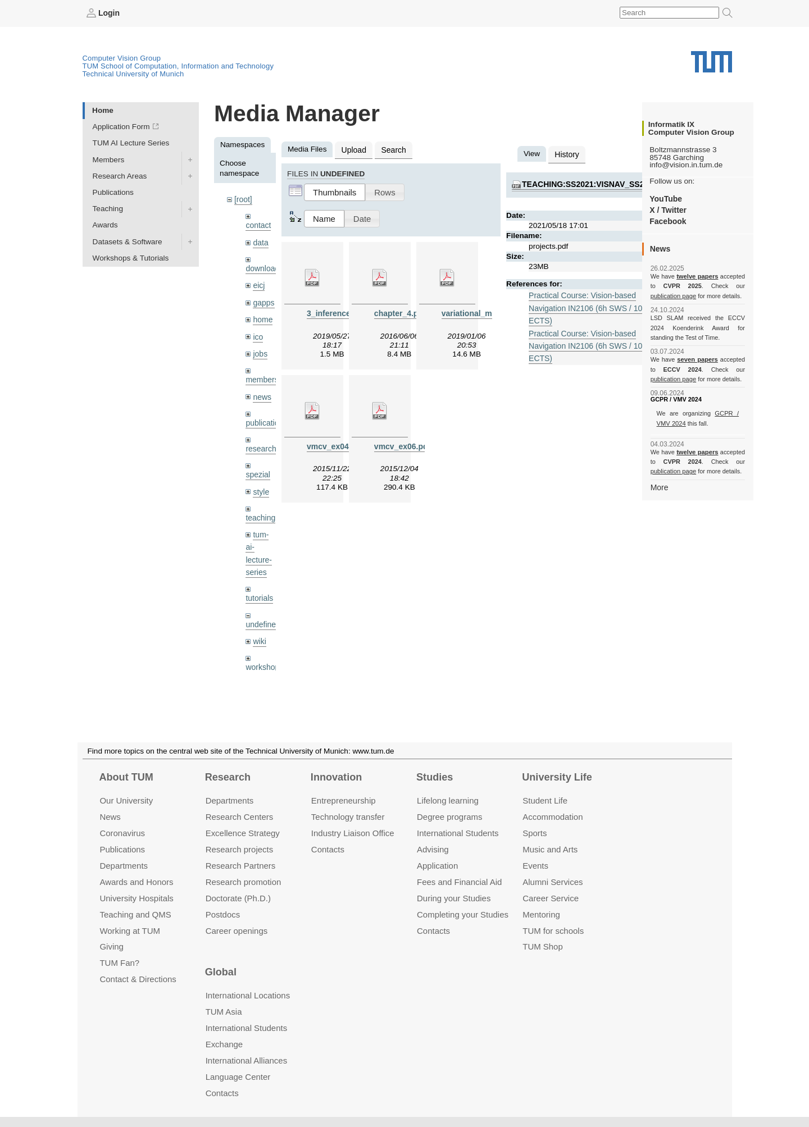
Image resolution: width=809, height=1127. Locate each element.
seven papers (697, 359)
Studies (434, 777)
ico (257, 334)
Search (392, 149)
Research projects (240, 849)
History (566, 153)
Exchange (224, 1044)
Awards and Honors (136, 882)
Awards (105, 225)
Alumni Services (552, 882)
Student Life (544, 800)
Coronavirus (122, 833)
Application (437, 865)
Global (221, 972)
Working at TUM (129, 930)
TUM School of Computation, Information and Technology (178, 65)
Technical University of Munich (133, 73)
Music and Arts (550, 849)
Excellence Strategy (243, 833)
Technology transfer (348, 817)
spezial (257, 469)
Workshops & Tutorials (131, 257)
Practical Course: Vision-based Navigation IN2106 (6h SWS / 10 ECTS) (584, 306)
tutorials (259, 590)
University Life (557, 777)
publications (266, 418)
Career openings (237, 930)
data (260, 241)
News (109, 817)
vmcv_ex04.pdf (334, 445)
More (659, 486)
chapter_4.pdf (399, 312)
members (262, 376)
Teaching (108, 208)
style (261, 486)
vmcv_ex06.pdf (401, 445)
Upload (353, 149)
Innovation (336, 777)
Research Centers (240, 817)
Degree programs (449, 817)
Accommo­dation (552, 817)
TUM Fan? (119, 963)
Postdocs (223, 914)
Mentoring (541, 914)
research (260, 444)
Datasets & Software (127, 241)
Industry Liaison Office (352, 833)
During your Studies (453, 897)
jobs (260, 350)
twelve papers (697, 276)
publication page (673, 295)
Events (535, 865)
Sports (534, 833)
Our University (126, 800)
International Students (457, 833)
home (262, 317)
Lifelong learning (448, 800)
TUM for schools (553, 930)
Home (102, 110)
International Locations (248, 995)
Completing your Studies (462, 914)
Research (228, 777)
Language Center (238, 1077)
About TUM (126, 777)
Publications (113, 192)
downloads (264, 267)
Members (109, 159)
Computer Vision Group (122, 57)
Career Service (550, 897)
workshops (264, 658)
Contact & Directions (137, 979)
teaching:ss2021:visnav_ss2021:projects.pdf (618, 183)
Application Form (121, 126)
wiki (259, 632)
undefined (262, 616)
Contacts (327, 849)
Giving (111, 946)
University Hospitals (136, 897)
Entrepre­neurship (343, 800)
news (262, 393)
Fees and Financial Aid (459, 882)
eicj (258, 283)
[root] (243, 199)
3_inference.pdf (335, 312)
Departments (123, 865)
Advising (433, 849)
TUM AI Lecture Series (131, 143)
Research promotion (243, 882)
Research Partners (241, 865)
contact (258, 224)
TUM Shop (542, 946)
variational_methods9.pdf (488, 312)
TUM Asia (224, 1011)
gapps (263, 300)
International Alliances (246, 1060)
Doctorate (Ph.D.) (238, 897)
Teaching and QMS (135, 914)
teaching (260, 512)
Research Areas (120, 175)
